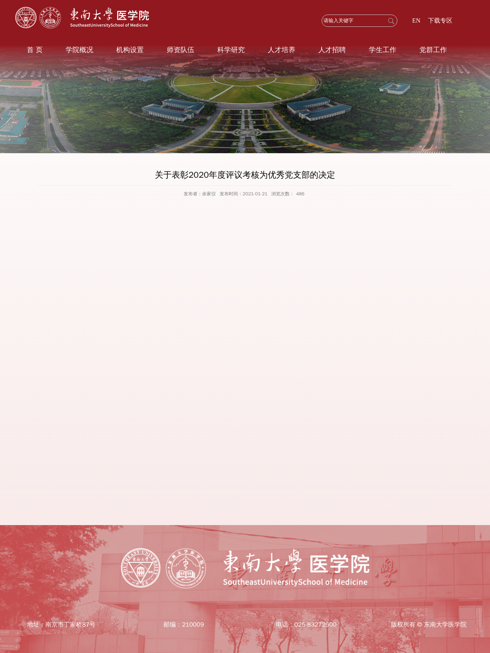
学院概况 (79, 50)
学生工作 (382, 50)
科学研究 (231, 50)
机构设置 (130, 50)
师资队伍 (180, 50)
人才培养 (281, 50)
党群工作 (433, 50)
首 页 (34, 50)
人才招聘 (332, 50)
